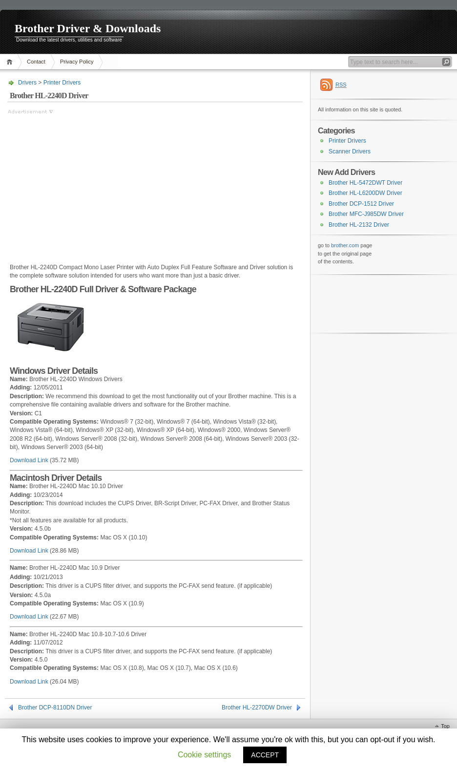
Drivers (27, 82)
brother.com (345, 245)
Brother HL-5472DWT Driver (365, 182)
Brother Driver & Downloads (88, 28)
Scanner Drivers (350, 151)
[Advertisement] (89, 184)
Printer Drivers (62, 82)
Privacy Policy (76, 61)
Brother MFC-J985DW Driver (366, 214)
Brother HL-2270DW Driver (257, 707)
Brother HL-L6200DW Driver (365, 193)
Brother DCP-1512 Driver (361, 203)
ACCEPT (265, 755)
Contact (36, 61)
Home (11, 61)
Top (445, 726)
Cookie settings (204, 755)
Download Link (29, 460)
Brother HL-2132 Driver (359, 224)
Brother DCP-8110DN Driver (55, 707)
